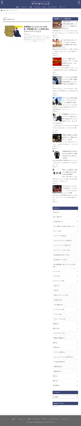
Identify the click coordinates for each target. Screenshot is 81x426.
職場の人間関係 (59, 338)
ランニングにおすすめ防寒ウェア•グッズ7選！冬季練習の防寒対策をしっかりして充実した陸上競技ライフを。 (65, 82)
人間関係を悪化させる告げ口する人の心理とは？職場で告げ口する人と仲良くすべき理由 (69, 155)
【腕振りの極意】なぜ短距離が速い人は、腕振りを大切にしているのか (69, 137)
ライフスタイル (37, 7)
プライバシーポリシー (52, 7)
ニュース (56, 271)
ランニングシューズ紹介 (62, 245)
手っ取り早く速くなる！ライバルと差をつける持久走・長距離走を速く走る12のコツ (69, 43)
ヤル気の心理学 (59, 361)
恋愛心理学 (58, 366)
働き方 (17, 7)
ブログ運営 (58, 304)
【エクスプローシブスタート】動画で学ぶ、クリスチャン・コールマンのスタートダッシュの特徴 (69, 190)
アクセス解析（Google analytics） (63, 226)
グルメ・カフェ (59, 319)
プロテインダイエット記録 (63, 240)
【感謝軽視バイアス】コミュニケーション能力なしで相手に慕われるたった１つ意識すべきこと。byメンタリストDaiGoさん (65, 119)
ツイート (55, 406)
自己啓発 (56, 385)
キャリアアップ (59, 333)
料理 (55, 376)
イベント (58, 314)
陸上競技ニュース (60, 259)
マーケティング (24, 7)
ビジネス (56, 276)
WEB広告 (58, 300)
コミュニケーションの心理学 (63, 357)
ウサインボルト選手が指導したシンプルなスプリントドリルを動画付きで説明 (69, 100)
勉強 (55, 342)
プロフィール (62, 7)
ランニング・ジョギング (62, 250)
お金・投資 (57, 216)
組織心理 (57, 371)
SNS (56, 290)
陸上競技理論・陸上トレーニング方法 (64, 265)
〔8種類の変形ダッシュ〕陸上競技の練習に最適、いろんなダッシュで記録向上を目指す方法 (70, 25)
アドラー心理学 (59, 352)
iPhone (56, 212)
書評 (55, 380)
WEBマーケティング (61, 295)
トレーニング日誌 (60, 235)
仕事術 (56, 323)
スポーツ (44, 7)
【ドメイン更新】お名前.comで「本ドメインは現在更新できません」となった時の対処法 (69, 62)
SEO (56, 285)
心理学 (30, 7)
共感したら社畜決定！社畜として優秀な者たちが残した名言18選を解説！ (69, 172)
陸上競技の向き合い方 (61, 255)
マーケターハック (40, 4)
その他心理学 (57, 221)
